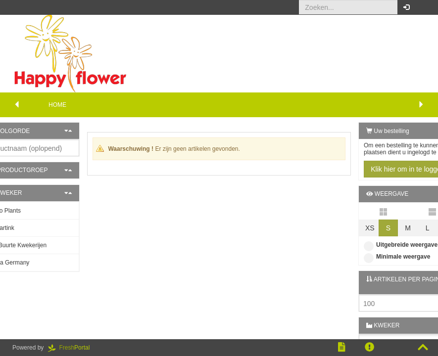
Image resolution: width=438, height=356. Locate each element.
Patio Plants (29, 210)
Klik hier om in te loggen (383, 169)
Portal (72, 347)
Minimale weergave (373, 256)
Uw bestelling (363, 131)
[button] (423, 7)
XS (345, 228)
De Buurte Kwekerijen (42, 245)
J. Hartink (26, 227)
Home (57, 104)
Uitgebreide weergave (376, 244)
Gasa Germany (33, 262)
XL (423, 228)
